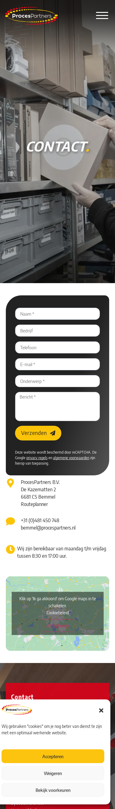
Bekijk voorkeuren (53, 790)
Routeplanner (34, 504)
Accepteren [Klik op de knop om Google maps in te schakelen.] (57, 626)
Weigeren (53, 773)
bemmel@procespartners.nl (48, 528)
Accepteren (52, 756)
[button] (101, 710)
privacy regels (37, 457)
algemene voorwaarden (71, 457)
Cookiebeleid (58, 612)
